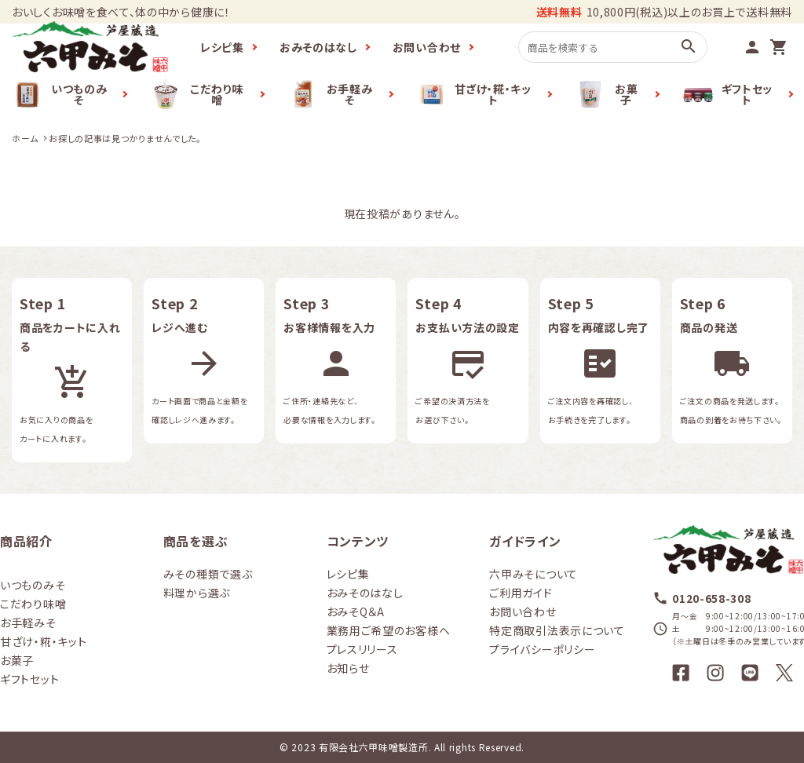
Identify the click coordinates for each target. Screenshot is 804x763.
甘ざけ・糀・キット (474, 94)
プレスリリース (362, 649)
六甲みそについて (533, 574)
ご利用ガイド (520, 593)
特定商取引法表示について (556, 630)
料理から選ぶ (196, 593)
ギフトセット (727, 94)
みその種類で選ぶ (208, 574)
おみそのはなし (318, 47)
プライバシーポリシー (542, 649)
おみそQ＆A (356, 611)
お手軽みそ (330, 94)
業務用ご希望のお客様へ (389, 630)
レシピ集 (222, 47)
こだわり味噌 (196, 94)
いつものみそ (59, 94)
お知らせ (348, 668)
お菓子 (606, 94)
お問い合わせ (427, 47)
